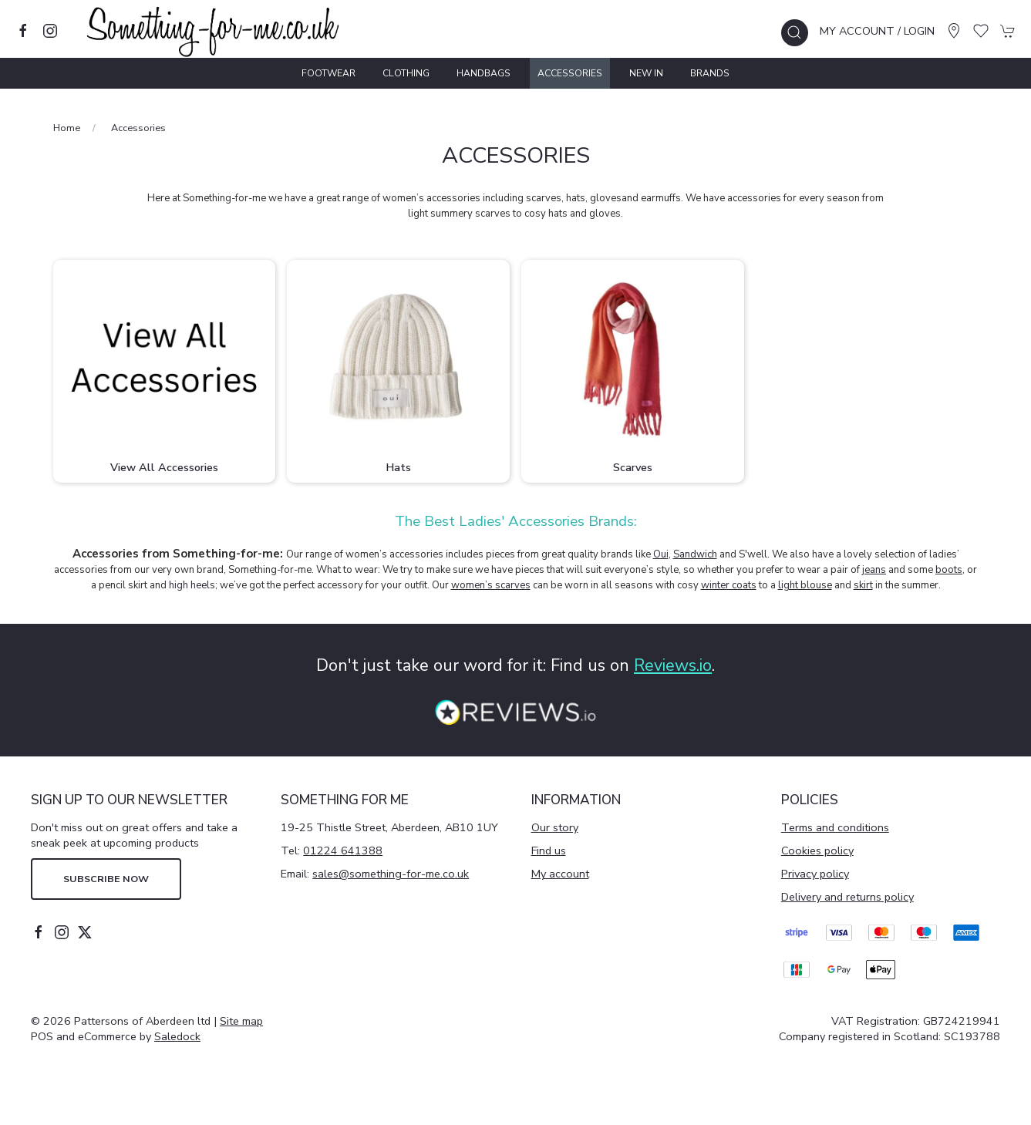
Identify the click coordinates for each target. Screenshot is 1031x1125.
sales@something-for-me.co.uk (390, 873)
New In (646, 73)
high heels (192, 585)
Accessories (138, 127)
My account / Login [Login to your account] (877, 31)
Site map (241, 1021)
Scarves (632, 467)
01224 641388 (342, 850)
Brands (709, 73)
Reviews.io (673, 665)
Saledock (177, 1036)
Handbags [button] (483, 73)
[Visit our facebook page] (23, 30)
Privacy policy (815, 873)
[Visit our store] (954, 30)
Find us (548, 850)
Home (66, 127)
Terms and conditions (835, 827)
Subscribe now (106, 878)
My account (560, 873)
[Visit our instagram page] (50, 30)
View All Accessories (164, 467)
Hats (398, 467)
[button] (794, 32)
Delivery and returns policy (847, 896)
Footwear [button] (328, 73)
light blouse (805, 585)
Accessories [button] (569, 73)
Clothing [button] (406, 73)
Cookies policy (817, 850)
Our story (554, 827)
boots (948, 570)
